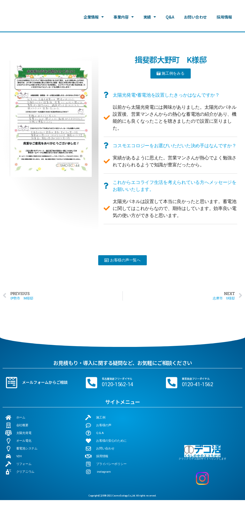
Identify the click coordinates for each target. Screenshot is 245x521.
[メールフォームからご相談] (11, 382)
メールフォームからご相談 (45, 382)
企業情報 (93, 16)
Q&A (170, 16)
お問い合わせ (195, 16)
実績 (149, 16)
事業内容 (123, 16)
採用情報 (224, 16)
